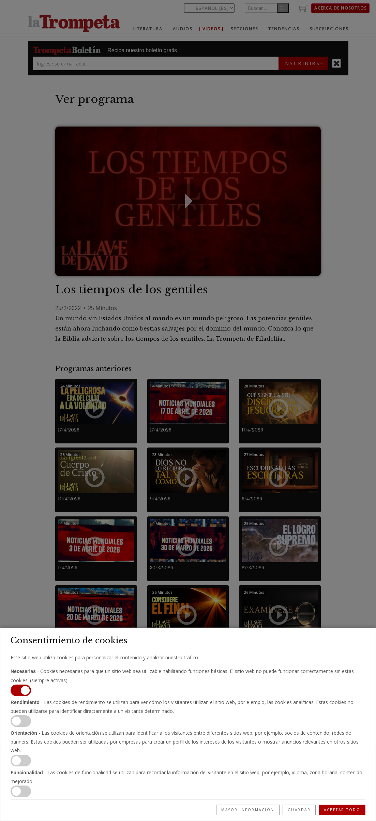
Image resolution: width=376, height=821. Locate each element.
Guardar (299, 809)
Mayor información (247, 809)
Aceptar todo (342, 809)
